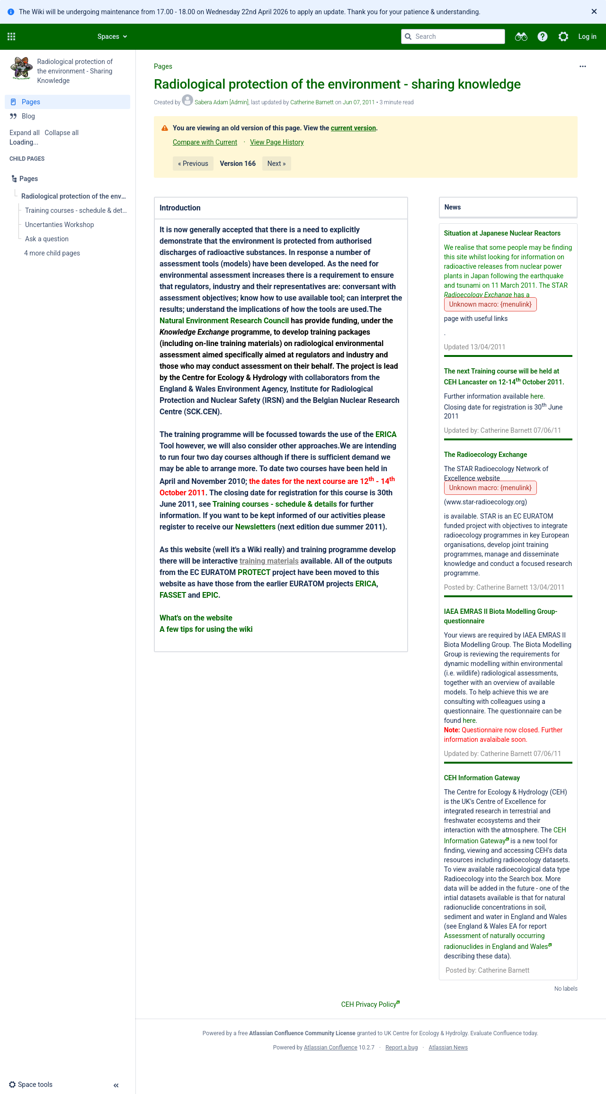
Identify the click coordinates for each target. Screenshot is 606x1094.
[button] (11, 36)
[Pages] (67, 102)
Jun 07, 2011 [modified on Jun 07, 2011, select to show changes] (359, 102)
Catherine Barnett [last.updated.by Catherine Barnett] (312, 102)
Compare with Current (205, 142)
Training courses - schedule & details (275, 504)
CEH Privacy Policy (370, 1004)
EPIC (210, 595)
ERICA (386, 434)
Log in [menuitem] (588, 36)
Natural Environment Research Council (224, 320)
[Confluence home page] (53, 36)
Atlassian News (448, 1047)
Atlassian (370, 1068)
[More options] (583, 66)
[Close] (594, 12)
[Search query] (453, 36)
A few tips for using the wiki (206, 629)
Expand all (24, 133)
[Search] (408, 36)
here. (537, 396)
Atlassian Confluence (330, 1047)
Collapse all (62, 133)
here (469, 720)
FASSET (173, 595)
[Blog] (67, 116)
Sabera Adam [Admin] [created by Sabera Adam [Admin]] (222, 102)
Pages (163, 66)
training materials (269, 560)
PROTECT (254, 572)
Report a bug (401, 1047)
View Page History (276, 142)
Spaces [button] (108, 36)
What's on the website (196, 617)
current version (353, 128)
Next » (276, 163)
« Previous (193, 163)
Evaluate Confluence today (504, 1033)
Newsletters (255, 526)
